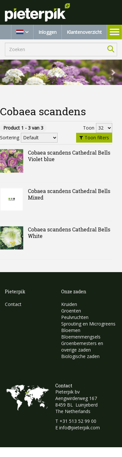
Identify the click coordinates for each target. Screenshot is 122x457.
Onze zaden (73, 291)
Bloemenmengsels (81, 337)
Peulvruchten (74, 317)
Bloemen (70, 330)
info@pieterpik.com (79, 427)
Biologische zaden (80, 356)
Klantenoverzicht (84, 32)
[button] (9, 72)
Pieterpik (15, 291)
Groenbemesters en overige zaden (82, 346)
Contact (13, 304)
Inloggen (47, 32)
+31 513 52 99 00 (78, 421)
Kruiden (69, 304)
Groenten (71, 311)
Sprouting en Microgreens (88, 324)
